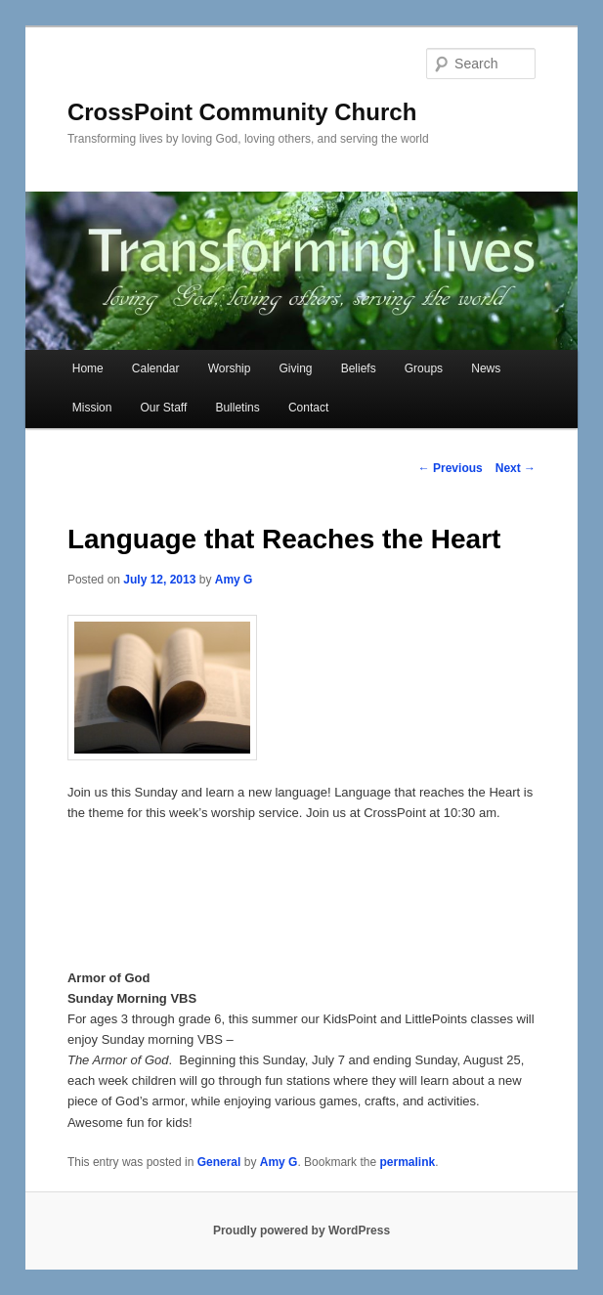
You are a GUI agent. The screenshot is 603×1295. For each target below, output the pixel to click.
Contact (308, 407)
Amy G (234, 579)
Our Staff (164, 407)
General (219, 1162)
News (485, 368)
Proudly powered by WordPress (301, 1230)
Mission (92, 407)
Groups (424, 368)
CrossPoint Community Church (241, 112)
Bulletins (237, 407)
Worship (229, 368)
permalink (407, 1162)
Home (88, 368)
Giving (296, 368)
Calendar (156, 368)
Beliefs (358, 368)
